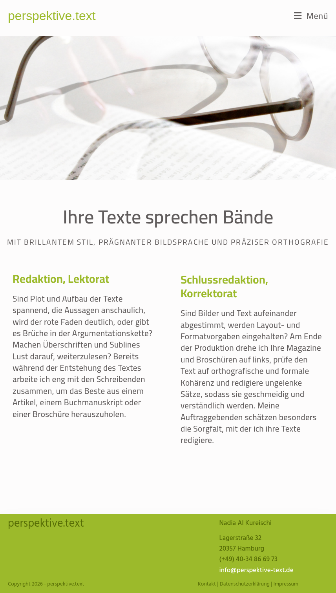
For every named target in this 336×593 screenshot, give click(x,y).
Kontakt (207, 584)
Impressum (286, 584)
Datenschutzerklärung (245, 584)
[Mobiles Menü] (311, 15)
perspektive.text (52, 16)
